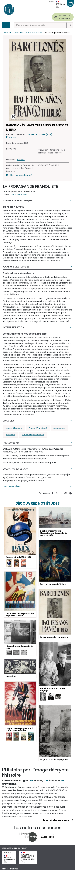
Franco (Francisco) (38, 428)
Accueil (7, 32)
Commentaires (12, 486)
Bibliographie (11, 443)
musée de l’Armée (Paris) (40, 134)
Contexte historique (17, 200)
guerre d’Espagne (14, 428)
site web (13, 137)
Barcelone (10, 434)
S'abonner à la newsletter (65, 17)
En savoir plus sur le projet (56, 820)
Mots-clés (9, 420)
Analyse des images (16, 266)
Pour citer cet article (15, 468)
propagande (59, 428)
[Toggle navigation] (6, 25)
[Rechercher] (40, 25)
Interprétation (13, 327)
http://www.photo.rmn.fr (20, 175)
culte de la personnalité (33, 434)
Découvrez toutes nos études (28, 32)
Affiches (21, 159)
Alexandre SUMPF (19, 194)
